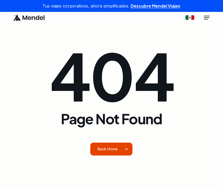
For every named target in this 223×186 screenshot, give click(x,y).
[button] (207, 17)
